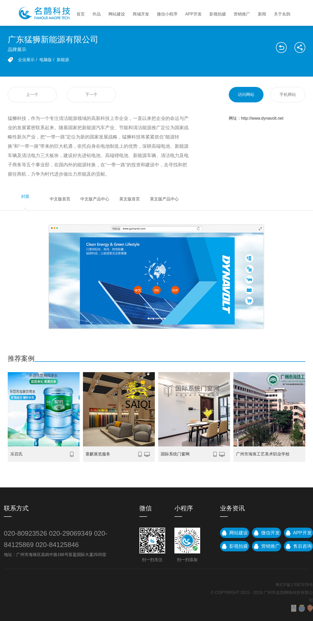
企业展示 (26, 60)
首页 (81, 14)
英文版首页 (129, 199)
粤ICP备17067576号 (294, 585)
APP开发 (193, 14)
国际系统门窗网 (175, 454)
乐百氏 (16, 454)
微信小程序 (167, 14)
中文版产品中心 (94, 199)
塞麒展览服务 (98, 454)
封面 (25, 196)
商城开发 (141, 14)
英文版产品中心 (164, 199)
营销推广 (242, 14)
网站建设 (116, 14)
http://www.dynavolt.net (262, 118)
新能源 (63, 60)
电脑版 (45, 60)
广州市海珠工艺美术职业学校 (263, 454)
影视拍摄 (217, 14)
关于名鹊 (282, 14)
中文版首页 (60, 199)
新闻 (262, 14)
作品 (96, 14)
